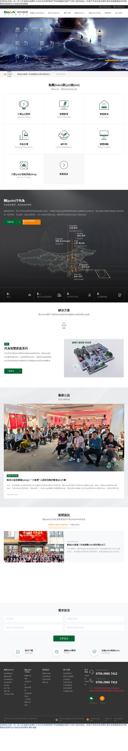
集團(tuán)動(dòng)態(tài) (46, 675)
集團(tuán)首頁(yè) (37, 13)
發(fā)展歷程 (28, 689)
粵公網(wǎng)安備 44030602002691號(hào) (70, 720)
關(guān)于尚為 (95, 13)
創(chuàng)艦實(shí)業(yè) (68, 678)
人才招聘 (27, 699)
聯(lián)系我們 (28, 704)
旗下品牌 (118, 13)
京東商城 (86, 677)
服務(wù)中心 (80, 13)
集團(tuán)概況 (28, 677)
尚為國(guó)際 (68, 691)
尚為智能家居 (67, 685)
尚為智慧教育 (67, 688)
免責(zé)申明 (108, 720)
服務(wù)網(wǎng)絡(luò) (8, 678)
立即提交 (64, 638)
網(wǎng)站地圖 (118, 720)
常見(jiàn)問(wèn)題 (8, 684)
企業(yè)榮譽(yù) (28, 695)
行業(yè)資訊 (46, 679)
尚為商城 (86, 683)
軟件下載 (7, 688)
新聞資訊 (108, 13)
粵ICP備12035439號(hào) (45, 720)
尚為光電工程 (67, 682)
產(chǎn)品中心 (54, 13)
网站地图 (32, 728)
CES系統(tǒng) (105, 7)
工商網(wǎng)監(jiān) (93, 720)
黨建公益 (45, 682)
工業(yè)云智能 (9, 694)
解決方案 (67, 13)
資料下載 (7, 691)
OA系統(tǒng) (118, 7)
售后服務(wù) (8, 674)
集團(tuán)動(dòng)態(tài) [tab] (58, 525)
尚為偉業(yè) (67, 674)
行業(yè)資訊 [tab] (75, 525)
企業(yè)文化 (28, 683)
